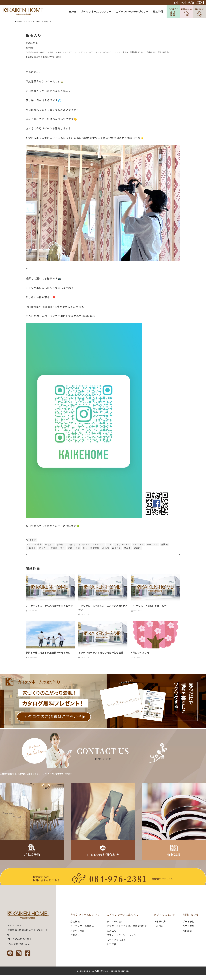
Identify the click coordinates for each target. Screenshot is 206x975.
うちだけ (43, 52)
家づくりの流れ (115, 921)
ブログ (31, 48)
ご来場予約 (173, 12)
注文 (169, 52)
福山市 (37, 57)
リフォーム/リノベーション (121, 935)
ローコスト (117, 52)
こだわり (58, 52)
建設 (155, 52)
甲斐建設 (29, 57)
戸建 (159, 52)
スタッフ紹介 (77, 930)
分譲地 (125, 52)
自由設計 (44, 57)
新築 (164, 52)
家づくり (141, 52)
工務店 (149, 52)
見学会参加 (186, 12)
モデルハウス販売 (116, 939)
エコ (85, 52)
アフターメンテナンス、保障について (127, 926)
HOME (72, 11)
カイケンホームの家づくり (132, 11)
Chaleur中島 (33, 52)
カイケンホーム (94, 52)
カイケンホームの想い (82, 926)
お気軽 (50, 52)
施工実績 (111, 944)
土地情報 (133, 52)
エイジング (77, 52)
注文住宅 (111, 930)
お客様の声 (160, 921)
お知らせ (75, 935)
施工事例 (158, 11)
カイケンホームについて (96, 11)
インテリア (67, 52)
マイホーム (107, 52)
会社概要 (75, 921)
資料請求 (199, 12)
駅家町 (58, 57)
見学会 (52, 57)
